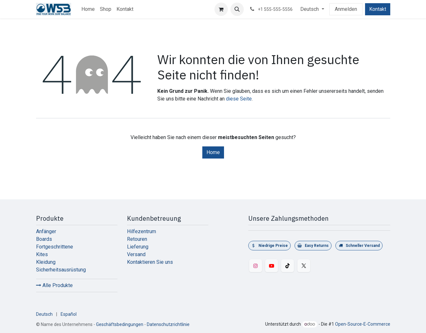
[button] (237, 9)
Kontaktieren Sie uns (150, 262)
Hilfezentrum (141, 231)
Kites (42, 254)
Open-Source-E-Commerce (362, 324)
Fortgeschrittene (54, 247)
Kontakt (377, 9)
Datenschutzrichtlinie (168, 324)
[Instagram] (255, 265)
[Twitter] (303, 265)
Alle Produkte (54, 285)
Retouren (137, 239)
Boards (44, 239)
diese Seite (239, 99)
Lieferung (137, 247)
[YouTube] (271, 265)
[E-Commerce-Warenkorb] (221, 9)
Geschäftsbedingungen (119, 324)
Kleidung (46, 262)
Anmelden (346, 9)
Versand (136, 254)
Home (213, 152)
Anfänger (46, 231)
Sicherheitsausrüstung (61, 270)
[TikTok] (287, 265)
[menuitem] (88, 9)
